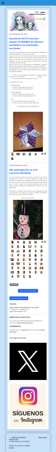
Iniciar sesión (42, 437)
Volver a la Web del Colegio (28, 291)
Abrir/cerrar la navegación (28, 3)
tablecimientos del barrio (25, 323)
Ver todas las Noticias (18, 338)
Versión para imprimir (17, 437)
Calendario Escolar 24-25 (19, 298)
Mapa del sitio (13, 439)
